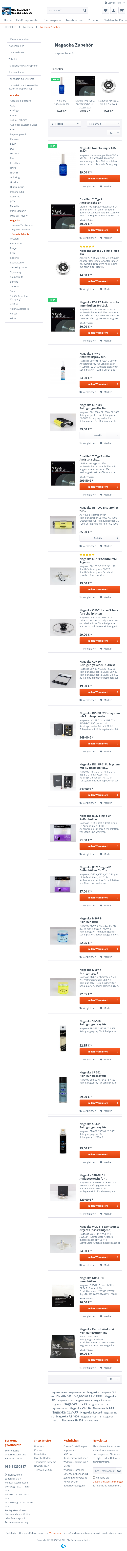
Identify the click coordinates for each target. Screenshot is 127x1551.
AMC (12, 105)
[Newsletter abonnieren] (119, 1470)
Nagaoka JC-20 (66, 1400)
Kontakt (38, 1450)
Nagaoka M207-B (98, 1404)
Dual (12, 148)
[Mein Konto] (113, 10)
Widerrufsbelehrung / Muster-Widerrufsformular (76, 1465)
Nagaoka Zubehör (20, 234)
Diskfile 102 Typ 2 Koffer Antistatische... (95, 458)
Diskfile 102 (64, 1396)
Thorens (14, 286)
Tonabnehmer (16, 52)
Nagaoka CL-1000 (88, 1396)
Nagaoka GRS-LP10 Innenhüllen (92, 1279)
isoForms (15, 196)
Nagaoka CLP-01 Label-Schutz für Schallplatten (99, 612)
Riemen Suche (16, 72)
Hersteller (14, 95)
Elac (12, 158)
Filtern (57, 123)
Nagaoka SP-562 (59, 1392)
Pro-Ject (14, 248)
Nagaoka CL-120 (80, 1408)
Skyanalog (15, 272)
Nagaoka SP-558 (73, 1420)
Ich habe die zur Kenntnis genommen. (108, 1481)
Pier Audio (15, 243)
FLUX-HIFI (15, 172)
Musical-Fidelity (18, 215)
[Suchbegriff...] (67, 10)
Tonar (13, 291)
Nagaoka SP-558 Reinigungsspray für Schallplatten (93, 1022)
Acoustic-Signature (20, 100)
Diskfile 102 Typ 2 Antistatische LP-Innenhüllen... (85, 102)
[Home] (8, 20)
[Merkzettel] (105, 10)
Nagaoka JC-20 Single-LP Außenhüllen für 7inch (95, 868)
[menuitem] (67, 12)
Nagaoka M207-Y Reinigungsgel (91, 971)
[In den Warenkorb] (100, 178)
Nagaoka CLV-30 (65, 1412)
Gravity (14, 182)
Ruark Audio (17, 262)
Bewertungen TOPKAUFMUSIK (43, 1467)
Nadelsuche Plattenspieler (23, 65)
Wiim (13, 318)
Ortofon (14, 238)
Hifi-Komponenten (18, 39)
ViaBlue (14, 304)
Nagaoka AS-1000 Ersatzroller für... (99, 509)
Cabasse (14, 139)
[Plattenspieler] (53, 20)
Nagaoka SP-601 (103, 1400)
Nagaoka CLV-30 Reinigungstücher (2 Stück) (97, 663)
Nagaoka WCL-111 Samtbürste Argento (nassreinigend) (99, 1228)
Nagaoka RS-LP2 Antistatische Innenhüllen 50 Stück (99, 304)
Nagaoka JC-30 (75, 1404)
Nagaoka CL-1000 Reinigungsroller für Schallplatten (93, 406)
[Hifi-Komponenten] (28, 20)
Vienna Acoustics (19, 308)
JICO (12, 201)
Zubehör (13, 59)
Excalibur (15, 163)
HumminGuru (17, 187)
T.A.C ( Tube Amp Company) (19, 297)
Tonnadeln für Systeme (21, 78)
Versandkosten (56, 1533)
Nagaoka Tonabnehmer (23, 225)
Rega (13, 253)
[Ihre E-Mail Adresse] (104, 1470)
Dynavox (14, 153)
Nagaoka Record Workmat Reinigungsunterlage (97, 1331)
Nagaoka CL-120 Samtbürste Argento (98, 560)
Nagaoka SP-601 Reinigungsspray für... (94, 1125)
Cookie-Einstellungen (75, 1446)
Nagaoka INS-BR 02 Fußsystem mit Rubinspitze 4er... (100, 714)
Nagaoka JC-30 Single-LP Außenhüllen (95, 817)
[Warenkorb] (121, 10)
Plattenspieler (16, 45)
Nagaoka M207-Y (84, 1400)
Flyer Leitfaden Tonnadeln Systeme (45, 1460)
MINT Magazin (18, 210)
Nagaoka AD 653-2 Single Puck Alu (108, 102)
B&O (12, 129)
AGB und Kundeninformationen (76, 1456)
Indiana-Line (17, 191)
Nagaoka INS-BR (103, 1408)
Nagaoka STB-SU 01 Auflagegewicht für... (93, 1177)
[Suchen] (84, 10)
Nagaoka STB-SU (59, 1408)
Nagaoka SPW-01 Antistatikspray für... (93, 355)
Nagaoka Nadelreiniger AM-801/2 (61, 102)
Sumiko (14, 281)
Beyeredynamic (18, 134)
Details (106, 435)
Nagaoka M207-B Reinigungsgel (91, 920)
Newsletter (40, 1454)
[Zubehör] (93, 20)
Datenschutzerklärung (76, 1473)
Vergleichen (88, 186)
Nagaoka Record (91, 1412)
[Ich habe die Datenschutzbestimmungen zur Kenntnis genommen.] (94, 1477)
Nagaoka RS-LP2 (77, 1392)
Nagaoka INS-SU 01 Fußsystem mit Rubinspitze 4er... (100, 766)
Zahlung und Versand (75, 1477)
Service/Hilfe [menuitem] (113, 2)
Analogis (15, 110)
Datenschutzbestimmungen (108, 1481)
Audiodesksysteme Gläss (23, 124)
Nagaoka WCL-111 (91, 1416)
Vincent (14, 313)
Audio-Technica (18, 119)
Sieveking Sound (19, 267)
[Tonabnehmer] (75, 20)
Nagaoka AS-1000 (68, 1416)
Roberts (14, 257)
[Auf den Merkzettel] (106, 187)
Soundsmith (16, 276)
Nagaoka (15, 220)
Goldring (15, 177)
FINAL (13, 167)
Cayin (13, 143)
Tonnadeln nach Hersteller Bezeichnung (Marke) (23, 87)
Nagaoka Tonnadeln (21, 229)
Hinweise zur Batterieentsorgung (74, 1483)
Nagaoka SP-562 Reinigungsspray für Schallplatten (93, 1074)
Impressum (70, 1450)
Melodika (15, 206)
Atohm (13, 115)
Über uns (39, 1446)
